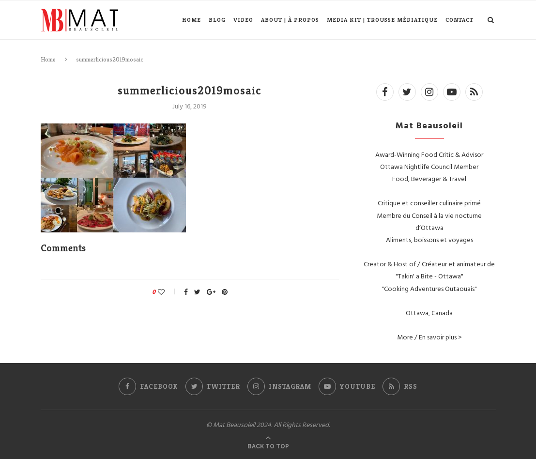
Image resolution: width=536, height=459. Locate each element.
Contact (459, 19)
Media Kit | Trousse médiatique (382, 19)
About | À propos (290, 19)
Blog (217, 19)
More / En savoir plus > (429, 337)
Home (191, 19)
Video (243, 19)
